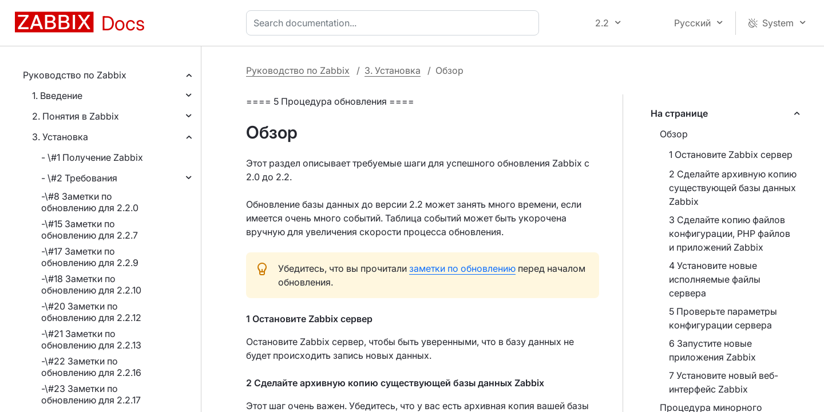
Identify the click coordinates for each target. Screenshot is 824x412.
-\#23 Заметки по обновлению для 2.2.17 (91, 394)
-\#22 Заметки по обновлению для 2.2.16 (91, 366)
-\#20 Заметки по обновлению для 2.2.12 (91, 311)
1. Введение (57, 95)
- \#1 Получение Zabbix (92, 157)
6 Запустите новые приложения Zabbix (712, 350)
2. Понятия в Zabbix (75, 116)
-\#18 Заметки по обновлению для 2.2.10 (91, 284)
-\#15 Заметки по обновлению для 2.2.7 (89, 229)
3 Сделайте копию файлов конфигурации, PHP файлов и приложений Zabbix (729, 233)
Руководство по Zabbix (74, 75)
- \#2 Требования (79, 178)
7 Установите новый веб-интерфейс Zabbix (723, 382)
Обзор (674, 134)
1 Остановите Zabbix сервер (731, 154)
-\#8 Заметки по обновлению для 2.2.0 (89, 202)
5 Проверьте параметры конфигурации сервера (723, 318)
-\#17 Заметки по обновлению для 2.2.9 (89, 256)
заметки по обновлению (462, 268)
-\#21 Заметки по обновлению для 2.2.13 (91, 339)
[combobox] (395, 23)
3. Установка (60, 136)
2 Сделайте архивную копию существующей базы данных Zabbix (733, 187)
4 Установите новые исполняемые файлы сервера (714, 279)
